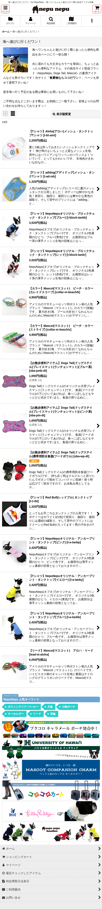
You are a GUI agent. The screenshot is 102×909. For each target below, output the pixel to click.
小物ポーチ (68, 706)
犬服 (50, 706)
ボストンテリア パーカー (23, 706)
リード (37, 713)
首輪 (53, 713)
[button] (5, 9)
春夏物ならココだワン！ (65, 77)
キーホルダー (16, 713)
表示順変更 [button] (62, 114)
